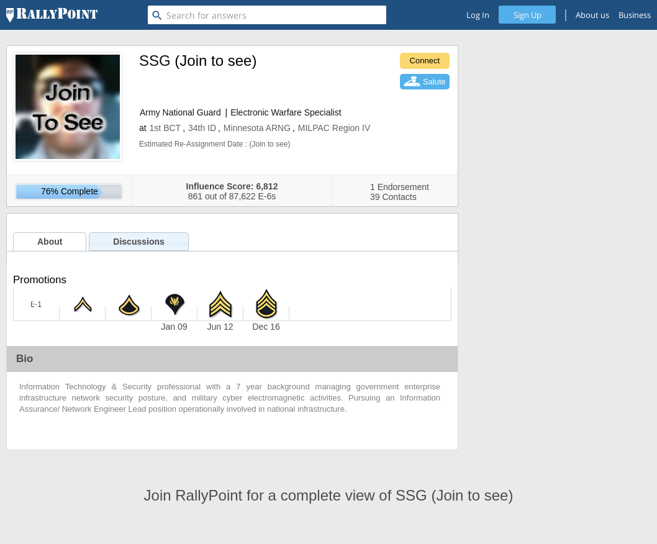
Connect (425, 60)
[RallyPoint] (51, 14)
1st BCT (165, 128)
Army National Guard (180, 112)
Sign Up (527, 14)
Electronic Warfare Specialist (285, 112)
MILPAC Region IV (334, 128)
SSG (155, 60)
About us (592, 14)
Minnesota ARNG (257, 128)
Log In (477, 14)
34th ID (202, 128)
